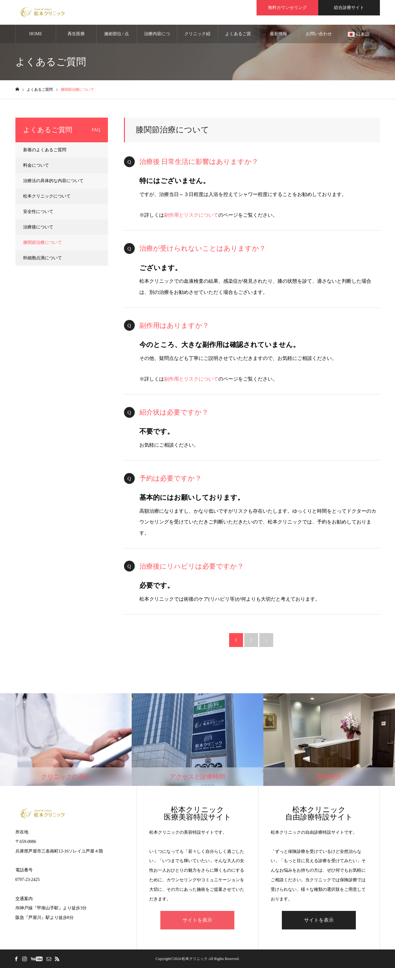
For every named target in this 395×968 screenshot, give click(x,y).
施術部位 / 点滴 (116, 37)
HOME (35, 33)
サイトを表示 (197, 920)
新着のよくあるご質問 (44, 150)
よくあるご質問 (238, 37)
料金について (36, 165)
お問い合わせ (319, 33)
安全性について (38, 211)
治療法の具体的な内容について (53, 180)
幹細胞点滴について (42, 258)
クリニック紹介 (197, 37)
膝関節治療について (42, 242)
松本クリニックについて (47, 196)
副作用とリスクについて (191, 215)
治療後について (38, 227)
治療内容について (157, 37)
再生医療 (76, 33)
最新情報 (278, 33)
